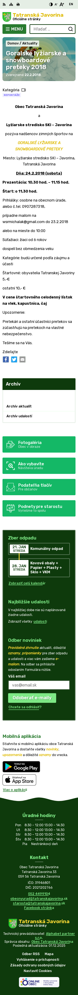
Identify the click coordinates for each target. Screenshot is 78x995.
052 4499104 (39, 894)
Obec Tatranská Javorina (52, 942)
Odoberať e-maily (32, 698)
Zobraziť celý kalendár (27, 583)
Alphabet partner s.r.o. (55, 936)
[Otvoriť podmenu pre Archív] (70, 395)
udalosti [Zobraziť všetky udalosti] (40, 621)
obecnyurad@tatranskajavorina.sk (39, 899)
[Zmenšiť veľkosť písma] (56, 4)
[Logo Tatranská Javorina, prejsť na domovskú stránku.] (39, 17)
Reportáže (12, 95)
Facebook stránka (39, 908)
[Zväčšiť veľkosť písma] (61, 4)
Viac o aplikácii (15, 790)
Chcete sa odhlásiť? (25, 707)
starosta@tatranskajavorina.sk (39, 903)
